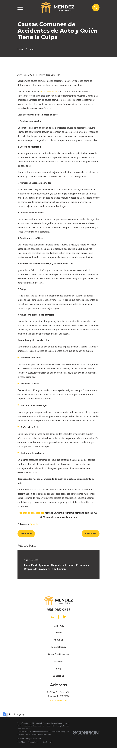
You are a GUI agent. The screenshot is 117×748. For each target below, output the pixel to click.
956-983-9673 (58, 610)
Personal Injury (58, 646)
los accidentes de (48, 91)
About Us (58, 639)
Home (58, 632)
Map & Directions (58, 700)
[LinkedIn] (64, 617)
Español (58, 661)
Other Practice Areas (58, 654)
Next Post (90, 533)
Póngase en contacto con (31, 512)
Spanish (34, 524)
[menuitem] (21, 742)
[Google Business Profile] (52, 617)
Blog (58, 668)
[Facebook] (58, 617)
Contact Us (58, 675)
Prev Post (26, 533)
